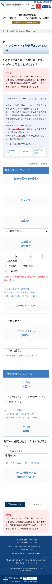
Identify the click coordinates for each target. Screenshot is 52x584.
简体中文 (47, 2)
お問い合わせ (20, 563)
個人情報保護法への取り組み (36, 560)
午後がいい (13, 402)
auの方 (26, 151)
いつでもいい (14, 397)
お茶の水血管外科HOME (14, 31)
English (40, 2)
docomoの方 (11, 151)
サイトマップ (32, 563)
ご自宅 (10, 266)
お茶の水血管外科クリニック (33, 568)
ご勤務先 (11, 271)
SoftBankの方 (38, 151)
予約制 (29, 578)
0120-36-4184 (15, 578)
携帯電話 (27, 266)
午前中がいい (36, 397)
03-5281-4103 (18, 581)
